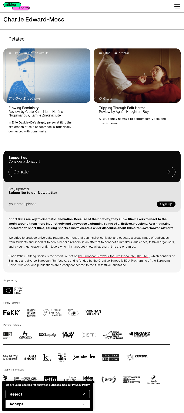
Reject (48, 394)
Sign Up (166, 204)
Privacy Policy (81, 384)
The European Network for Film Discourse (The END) (113, 256)
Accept (47, 404)
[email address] (81, 204)
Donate (92, 172)
